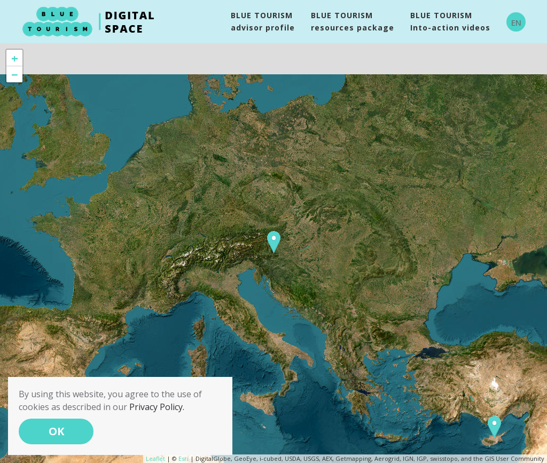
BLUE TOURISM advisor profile (263, 21)
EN (516, 22)
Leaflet (155, 458)
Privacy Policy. (156, 407)
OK (56, 431)
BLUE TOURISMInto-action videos (450, 21)
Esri (183, 458)
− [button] (14, 74)
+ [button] (14, 58)
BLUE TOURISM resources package (352, 21)
